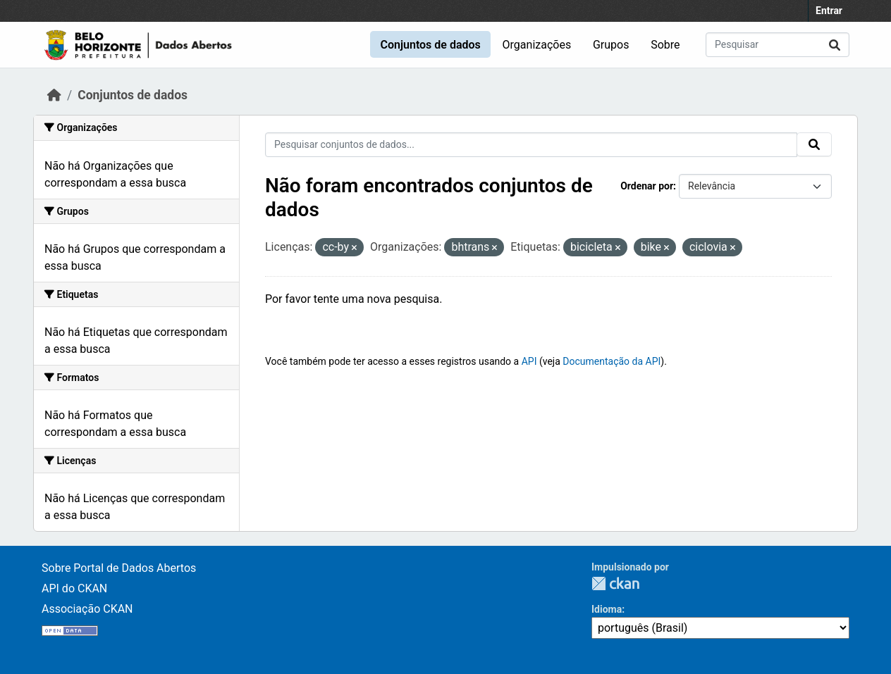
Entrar (829, 10)
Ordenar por (646, 186)
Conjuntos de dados (430, 44)
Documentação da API (611, 361)
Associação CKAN (87, 609)
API (529, 361)
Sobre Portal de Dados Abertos (119, 568)
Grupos (611, 44)
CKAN (615, 583)
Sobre (665, 44)
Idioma (606, 609)
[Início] (54, 95)
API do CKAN (74, 588)
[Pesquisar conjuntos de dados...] (777, 44)
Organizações (537, 44)
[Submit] (834, 44)
